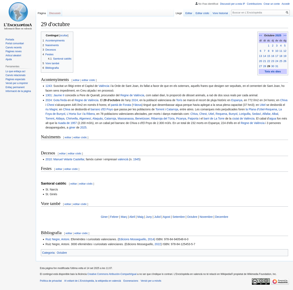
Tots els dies (273, 71)
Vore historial (220, 13)
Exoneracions (131, 280)
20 (260, 61)
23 (272, 61)
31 (276, 66)
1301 (48, 95)
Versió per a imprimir (16, 83)
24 (276, 61)
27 (260, 66)
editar (76, 80)
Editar (188, 13)
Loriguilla (244, 113)
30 (272, 66)
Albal (275, 113)
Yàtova (137, 104)
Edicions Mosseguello (132, 239)
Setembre (179, 216)
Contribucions (254, 3)
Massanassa (126, 118)
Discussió (54, 13)
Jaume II (58, 95)
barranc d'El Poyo (102, 109)
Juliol (157, 216)
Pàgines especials (15, 79)
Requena (221, 113)
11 (280, 50)
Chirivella (72, 118)
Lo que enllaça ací (15, 71)
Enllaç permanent (14, 87)
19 (284, 56)
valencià (123, 159)
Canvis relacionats (15, 75)
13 (260, 56)
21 (264, 61)
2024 (48, 100)
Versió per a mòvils (151, 280)
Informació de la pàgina (18, 91)
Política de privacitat (51, 280)
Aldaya (60, 118)
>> (284, 35)
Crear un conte (272, 3)
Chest (50, 104)
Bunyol (233, 113)
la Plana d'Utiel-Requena (261, 109)
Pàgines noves (13, 51)
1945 (136, 159)
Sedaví (256, 113)
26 (284, 61)
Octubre (192, 216)
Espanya (236, 100)
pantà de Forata (121, 104)
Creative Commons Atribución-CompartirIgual (111, 274)
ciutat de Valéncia (243, 118)
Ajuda (8, 59)
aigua (272, 118)
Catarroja (172, 109)
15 (268, 56)
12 (284, 50)
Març (124, 216)
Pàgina (42, 13)
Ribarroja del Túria (163, 118)
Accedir (286, 3)
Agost (166, 216)
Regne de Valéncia (132, 95)
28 (264, 66)
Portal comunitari (14, 43)
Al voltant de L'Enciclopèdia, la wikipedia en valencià (92, 280)
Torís (179, 100)
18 (280, 56)
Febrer (114, 216)
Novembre (206, 216)
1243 (48, 85)
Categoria (48, 252)
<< (260, 35)
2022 (158, 244)
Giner (104, 216)
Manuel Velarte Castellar (68, 159)
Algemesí (85, 118)
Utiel (263, 104)
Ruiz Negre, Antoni (57, 239)
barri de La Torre (214, 118)
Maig (140, 216)
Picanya (181, 118)
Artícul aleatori (13, 55)
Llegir (179, 13)
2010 (48, 159)
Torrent (159, 109)
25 (280, 61)
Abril (132, 216)
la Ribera (89, 113)
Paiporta (193, 118)
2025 (278, 35)
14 (264, 56)
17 (276, 56)
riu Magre (51, 109)
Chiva (284, 100)
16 (272, 56)
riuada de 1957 (67, 123)
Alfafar (266, 113)
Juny (149, 216)
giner (72, 127)
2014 (151, 239)
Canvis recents (13, 47)
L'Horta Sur (74, 113)
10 (276, 50)
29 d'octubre (111, 100)
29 (268, 66)
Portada (9, 39)
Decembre (221, 216)
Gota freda (60, 100)
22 (268, 61)
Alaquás (98, 118)
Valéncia (103, 85)
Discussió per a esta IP (232, 3)
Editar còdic (202, 13)
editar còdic (88, 80)
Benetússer (142, 118)
